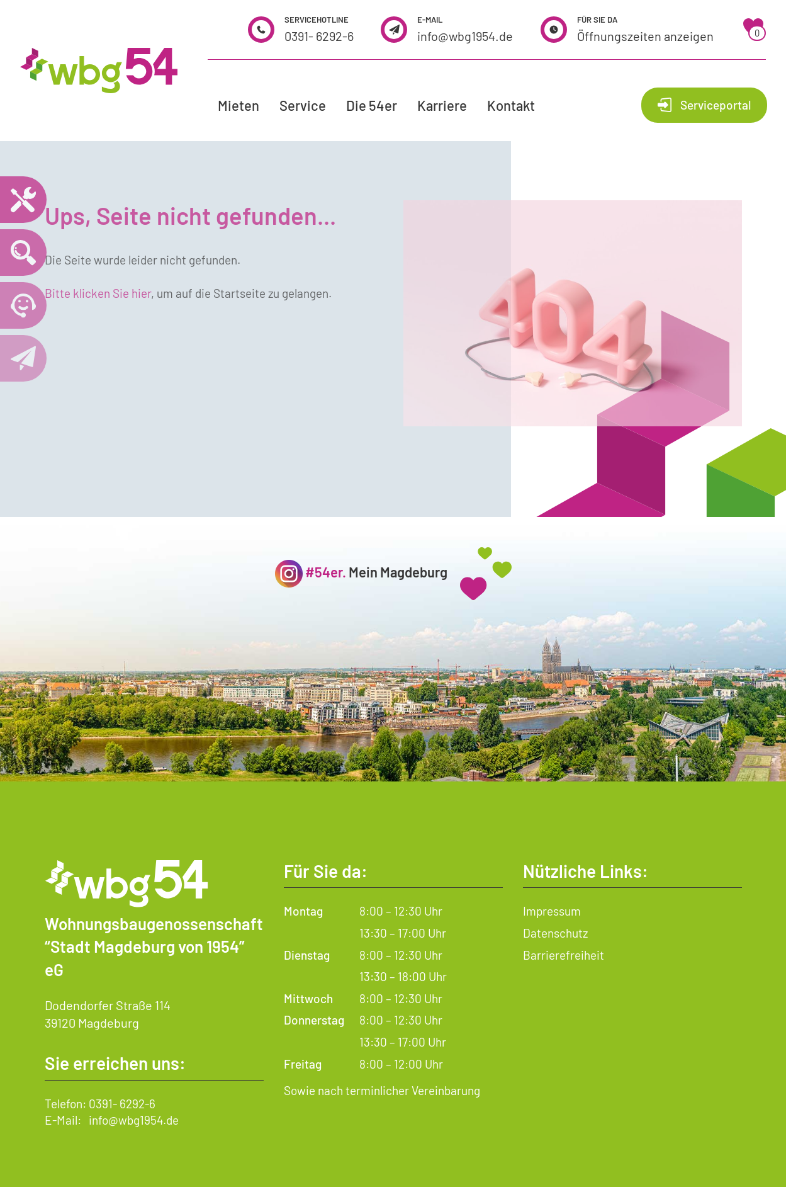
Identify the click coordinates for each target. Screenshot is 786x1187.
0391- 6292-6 (319, 35)
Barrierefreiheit (563, 955)
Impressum (552, 911)
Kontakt (511, 105)
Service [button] (302, 105)
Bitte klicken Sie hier (98, 293)
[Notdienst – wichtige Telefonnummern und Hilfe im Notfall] (23, 199)
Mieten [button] (238, 105)
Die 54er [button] (371, 105)
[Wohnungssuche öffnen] (23, 252)
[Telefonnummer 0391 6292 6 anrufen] (23, 305)
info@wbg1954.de (465, 35)
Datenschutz (555, 933)
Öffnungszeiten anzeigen (645, 35)
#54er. (325, 572)
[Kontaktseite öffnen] (23, 358)
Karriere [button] (442, 105)
